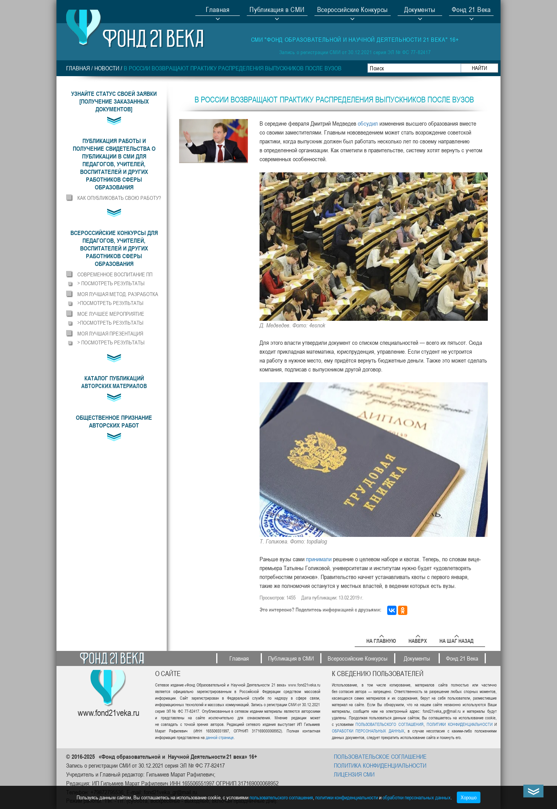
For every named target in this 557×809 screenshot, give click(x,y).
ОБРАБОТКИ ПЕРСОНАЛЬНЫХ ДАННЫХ (368, 731)
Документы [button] (420, 10)
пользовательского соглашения (281, 797)
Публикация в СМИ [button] (276, 10)
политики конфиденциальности (346, 797)
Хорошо (469, 797)
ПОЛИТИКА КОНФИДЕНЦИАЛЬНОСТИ (380, 765)
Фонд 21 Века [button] (471, 10)
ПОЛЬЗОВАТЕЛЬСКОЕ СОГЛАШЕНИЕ (380, 756)
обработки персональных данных (417, 797)
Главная (218, 10)
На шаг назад (456, 639)
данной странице (220, 737)
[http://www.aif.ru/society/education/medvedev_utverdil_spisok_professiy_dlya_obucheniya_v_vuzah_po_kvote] (319, 559)
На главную (381, 639)
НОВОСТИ (106, 68)
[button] (114, 164)
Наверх (417, 639)
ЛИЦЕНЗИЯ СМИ (354, 774)
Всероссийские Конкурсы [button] (352, 10)
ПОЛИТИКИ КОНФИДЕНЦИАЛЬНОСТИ (459, 724)
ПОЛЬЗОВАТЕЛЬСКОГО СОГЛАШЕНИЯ (389, 724)
